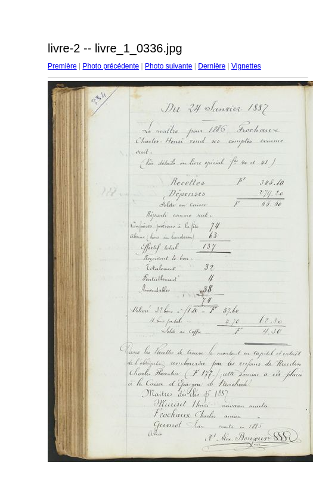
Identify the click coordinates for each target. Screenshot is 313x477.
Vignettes (246, 66)
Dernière (211, 66)
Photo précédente (110, 66)
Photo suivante (168, 66)
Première (62, 66)
